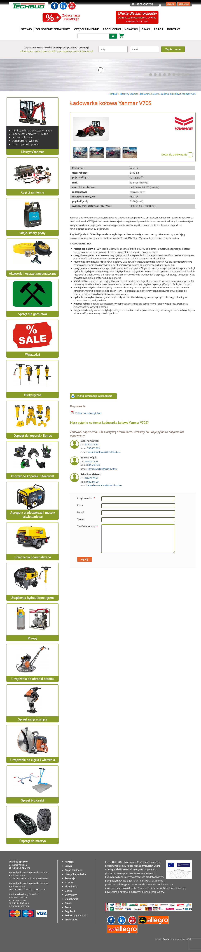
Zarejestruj (184, 4)
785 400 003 (93, 448)
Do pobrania (71, 899)
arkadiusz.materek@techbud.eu (105, 485)
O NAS (145, 29)
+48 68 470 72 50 (144, 4)
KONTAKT (173, 29)
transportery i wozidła (25, 140)
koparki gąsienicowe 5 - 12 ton (30, 134)
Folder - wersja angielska (88, 413)
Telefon (81, 519)
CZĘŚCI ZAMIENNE (86, 29)
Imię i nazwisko (86, 498)
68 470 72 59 (91, 444)
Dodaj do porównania (177, 154)
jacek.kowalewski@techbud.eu (104, 452)
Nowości (69, 882)
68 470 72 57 (91, 461)
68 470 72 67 (91, 478)
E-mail (80, 512)
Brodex (166, 939)
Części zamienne (73, 870)
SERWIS (26, 29)
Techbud (113, 93)
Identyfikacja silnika (75, 874)
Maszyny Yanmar (129, 93)
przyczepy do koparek (25, 144)
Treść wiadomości (87, 526)
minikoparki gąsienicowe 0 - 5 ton (32, 130)
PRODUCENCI (112, 29)
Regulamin (70, 911)
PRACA (158, 29)
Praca (68, 907)
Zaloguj (170, 4)
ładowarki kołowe (149, 93)
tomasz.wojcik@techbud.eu (102, 468)
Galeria (68, 890)
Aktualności (71, 886)
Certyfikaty (71, 894)
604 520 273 (93, 464)
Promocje (70, 878)
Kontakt (69, 861)
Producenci (71, 919)
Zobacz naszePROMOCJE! (71, 17)
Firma (80, 505)
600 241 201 (93, 481)
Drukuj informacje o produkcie (94, 396)
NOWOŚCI (131, 29)
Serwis (68, 866)
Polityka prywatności (76, 915)
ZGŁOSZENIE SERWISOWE (53, 29)
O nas (68, 903)
